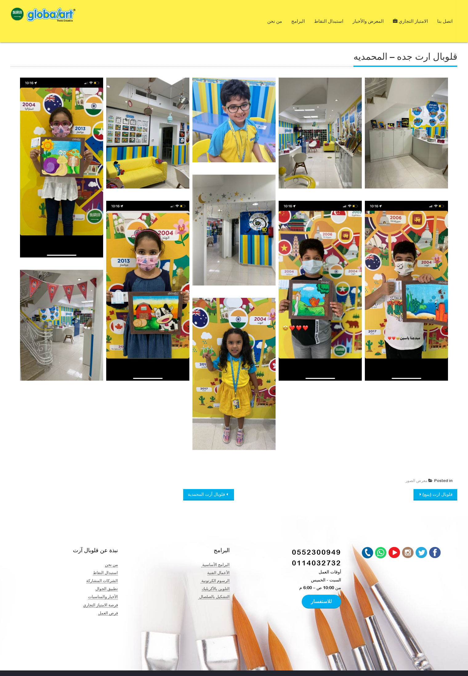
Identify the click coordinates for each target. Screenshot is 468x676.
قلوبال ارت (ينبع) (437, 481)
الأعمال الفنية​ (218, 559)
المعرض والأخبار (368, 14)
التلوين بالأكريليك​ (216, 575)
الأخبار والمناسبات (103, 583)
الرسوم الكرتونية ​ (215, 567)
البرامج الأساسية (215, 551)
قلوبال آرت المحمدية (207, 481)
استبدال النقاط (328, 14)
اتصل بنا (445, 14)
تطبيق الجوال (106, 575)
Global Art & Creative (70, 666)
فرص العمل (108, 599)
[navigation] (17, 16)
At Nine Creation (173, 666)
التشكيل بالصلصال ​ (214, 583)
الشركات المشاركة (102, 567)
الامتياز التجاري (410, 14)
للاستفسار (321, 588)
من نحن (274, 14)
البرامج (298, 14)
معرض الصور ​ (416, 467)
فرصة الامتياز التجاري (100, 591)
